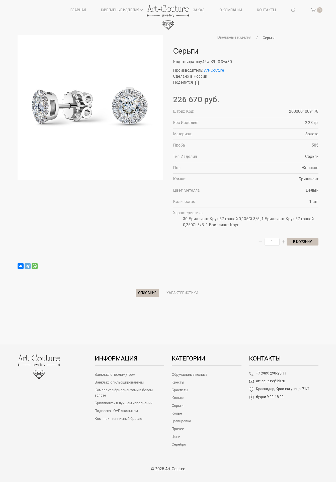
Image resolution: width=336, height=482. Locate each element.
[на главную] (168, 17)
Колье (177, 413)
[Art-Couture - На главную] (39, 366)
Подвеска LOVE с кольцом (116, 411)
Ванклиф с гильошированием (119, 382)
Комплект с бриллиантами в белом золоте (124, 392)
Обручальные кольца (189, 375)
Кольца (178, 398)
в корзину (302, 242)
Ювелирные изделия (234, 37)
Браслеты (180, 390)
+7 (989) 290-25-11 (268, 373)
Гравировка (181, 421)
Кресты (178, 382)
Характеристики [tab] (182, 293)
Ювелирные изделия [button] (122, 10)
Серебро (179, 444)
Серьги (269, 38)
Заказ (198, 10)
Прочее (178, 429)
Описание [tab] (147, 293)
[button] (293, 10)
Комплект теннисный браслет (119, 419)
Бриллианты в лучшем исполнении (123, 403)
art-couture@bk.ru (267, 381)
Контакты (266, 10)
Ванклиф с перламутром (115, 375)
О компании (230, 10)
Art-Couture (214, 70)
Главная (78, 10)
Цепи (176, 437)
